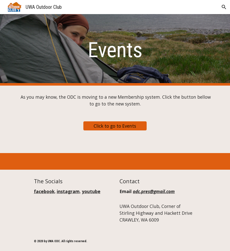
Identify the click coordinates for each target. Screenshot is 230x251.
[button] (224, 7)
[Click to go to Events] (115, 126)
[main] (115, 50)
